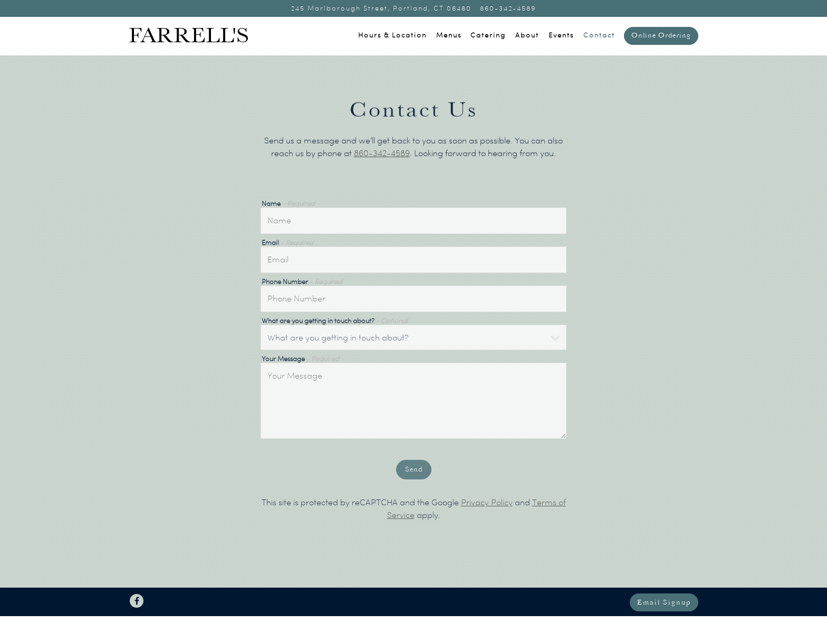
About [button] (527, 35)
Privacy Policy (487, 504)
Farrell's (189, 36)
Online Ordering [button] (661, 36)
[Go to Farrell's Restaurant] (381, 8)
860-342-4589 (382, 154)
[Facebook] (136, 601)
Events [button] (561, 35)
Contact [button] (599, 35)
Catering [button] (488, 35)
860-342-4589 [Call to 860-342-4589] (508, 8)
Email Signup (664, 603)
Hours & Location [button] (392, 35)
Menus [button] (448, 35)
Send (413, 471)
